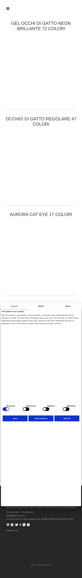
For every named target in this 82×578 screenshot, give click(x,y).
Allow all (66, 418)
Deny (15, 418)
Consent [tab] (14, 306)
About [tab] (67, 306)
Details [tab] (41, 306)
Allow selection (41, 418)
